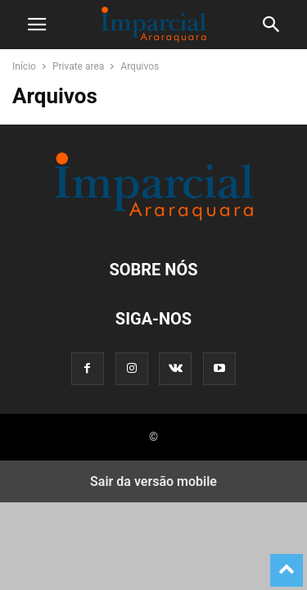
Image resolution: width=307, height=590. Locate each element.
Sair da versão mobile (153, 481)
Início (24, 66)
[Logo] (154, 219)
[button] (36, 24)
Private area (78, 66)
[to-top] (286, 563)
